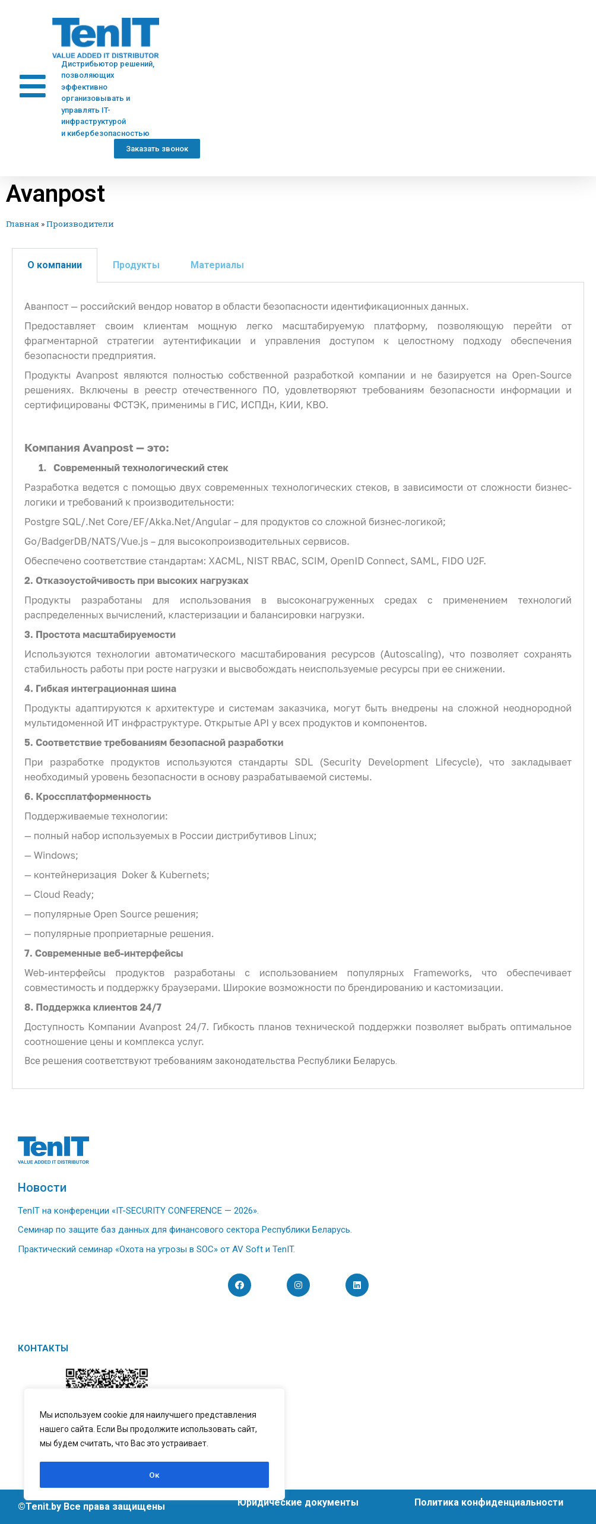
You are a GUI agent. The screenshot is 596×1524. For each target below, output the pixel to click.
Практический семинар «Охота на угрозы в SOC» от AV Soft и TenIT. (156, 1249)
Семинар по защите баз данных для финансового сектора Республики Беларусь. (185, 1229)
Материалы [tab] (217, 265)
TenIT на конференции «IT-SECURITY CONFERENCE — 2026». (138, 1210)
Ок (154, 1474)
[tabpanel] (298, 685)
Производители (80, 223)
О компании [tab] (54, 265)
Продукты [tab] (136, 265)
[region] (154, 1445)
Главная (22, 223)
